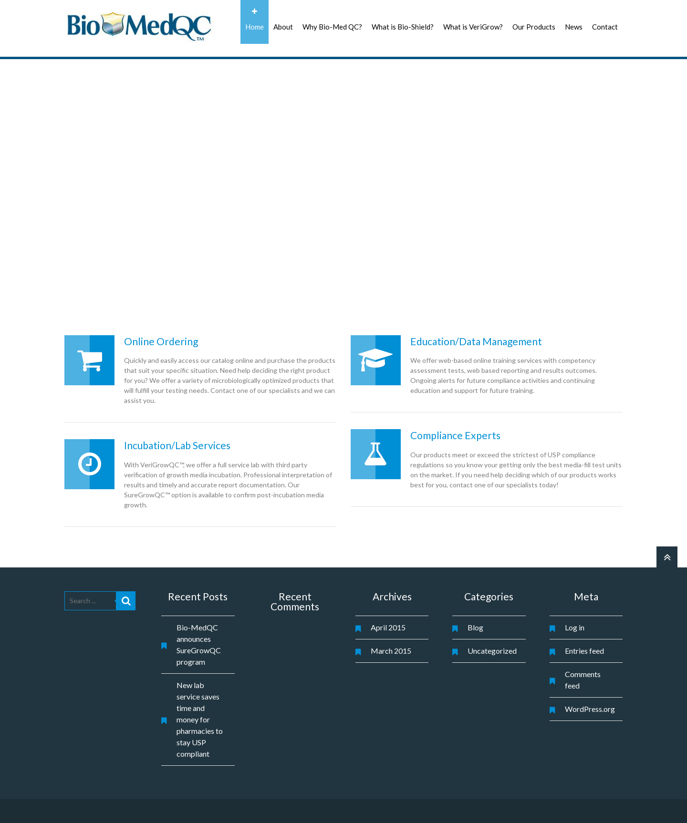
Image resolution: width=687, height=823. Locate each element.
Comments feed (583, 679)
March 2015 (391, 650)
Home (254, 26)
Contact (605, 26)
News (574, 26)
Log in (574, 627)
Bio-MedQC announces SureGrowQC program (199, 644)
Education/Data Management (476, 341)
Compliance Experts (455, 435)
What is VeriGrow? (473, 26)
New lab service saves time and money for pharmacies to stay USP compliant (200, 719)
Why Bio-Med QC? (332, 26)
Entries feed (584, 650)
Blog (475, 627)
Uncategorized (492, 650)
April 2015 (388, 627)
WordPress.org (590, 708)
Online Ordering (161, 341)
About (283, 26)
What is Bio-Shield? (403, 26)
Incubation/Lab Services (177, 445)
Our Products (533, 26)
